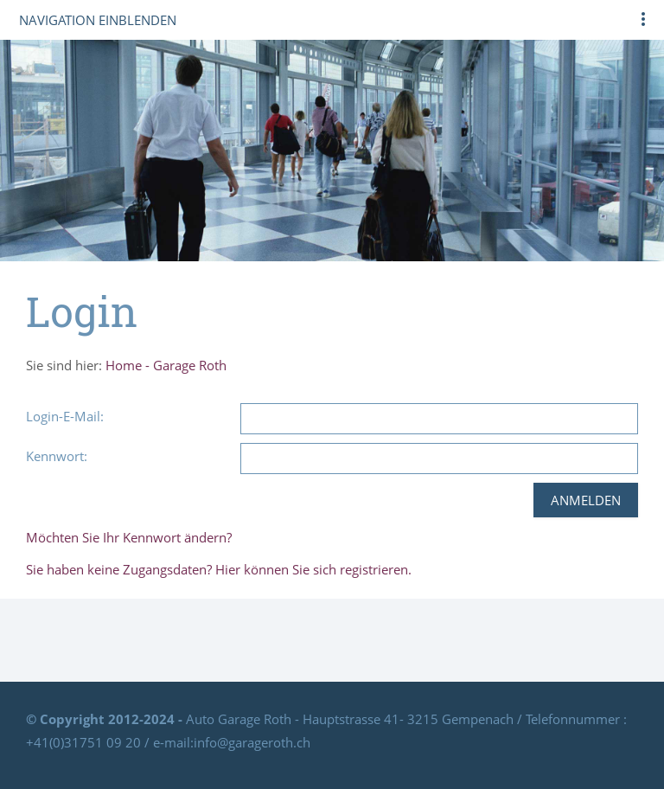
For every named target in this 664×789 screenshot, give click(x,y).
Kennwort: (56, 456)
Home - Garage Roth (166, 365)
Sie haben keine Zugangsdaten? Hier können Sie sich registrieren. (219, 569)
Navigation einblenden (97, 20)
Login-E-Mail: (65, 416)
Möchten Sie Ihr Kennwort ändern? (129, 537)
